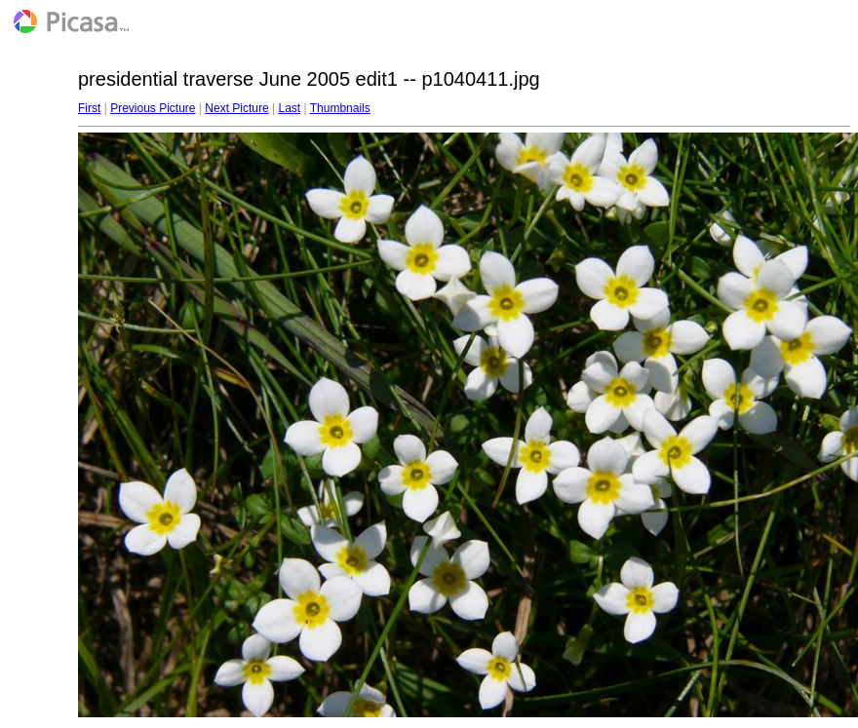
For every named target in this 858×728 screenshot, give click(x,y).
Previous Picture (152, 108)
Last (289, 108)
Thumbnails (340, 108)
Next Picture (236, 108)
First (89, 108)
